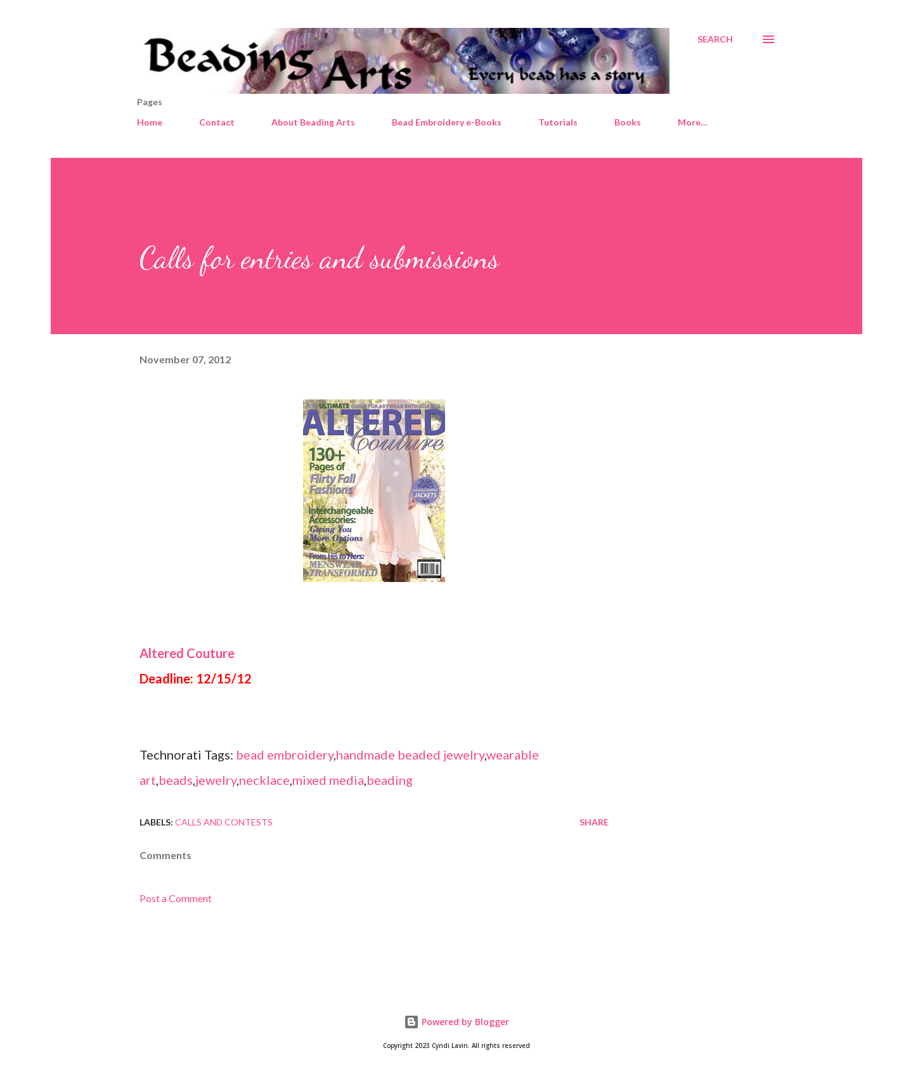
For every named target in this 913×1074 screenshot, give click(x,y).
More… (693, 122)
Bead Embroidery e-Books (447, 122)
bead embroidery (284, 754)
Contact (217, 122)
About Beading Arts (313, 122)
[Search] (715, 39)
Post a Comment (175, 898)
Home (149, 122)
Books (627, 122)
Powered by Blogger (456, 1022)
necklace (264, 779)
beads (176, 779)
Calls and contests (224, 822)
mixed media (328, 779)
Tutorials (558, 122)
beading (389, 779)
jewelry (215, 779)
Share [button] (594, 822)
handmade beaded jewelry (410, 754)
